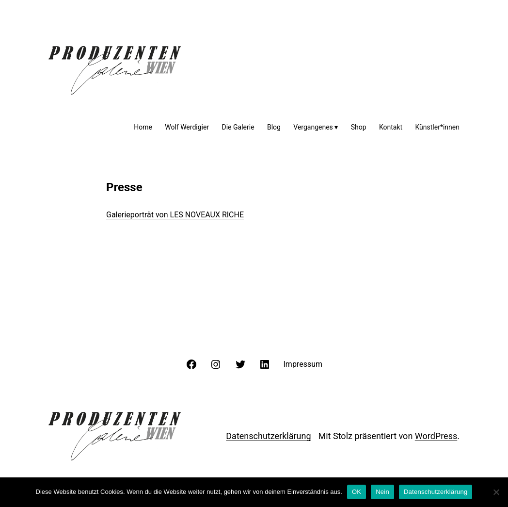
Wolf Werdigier (187, 127)
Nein (382, 491)
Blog (274, 127)
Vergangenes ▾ (315, 127)
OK (356, 491)
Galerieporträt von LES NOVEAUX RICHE (175, 214)
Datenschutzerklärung (268, 436)
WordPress (436, 436)
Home (143, 127)
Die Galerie (238, 127)
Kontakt (390, 127)
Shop (358, 127)
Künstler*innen (437, 127)
